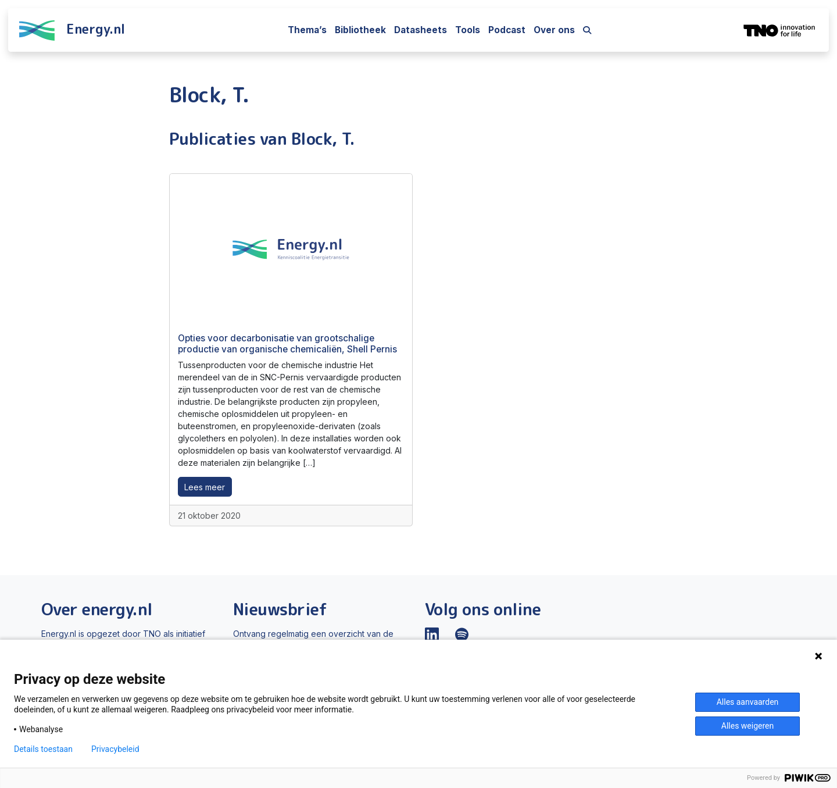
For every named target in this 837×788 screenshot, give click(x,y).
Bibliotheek (360, 29)
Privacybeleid (115, 749)
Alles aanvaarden (748, 702)
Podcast (506, 29)
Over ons (554, 29)
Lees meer (204, 487)
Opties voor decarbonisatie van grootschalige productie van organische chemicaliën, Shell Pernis (287, 343)
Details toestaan (43, 749)
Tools (467, 29)
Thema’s (307, 29)
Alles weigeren (747, 725)
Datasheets (420, 29)
